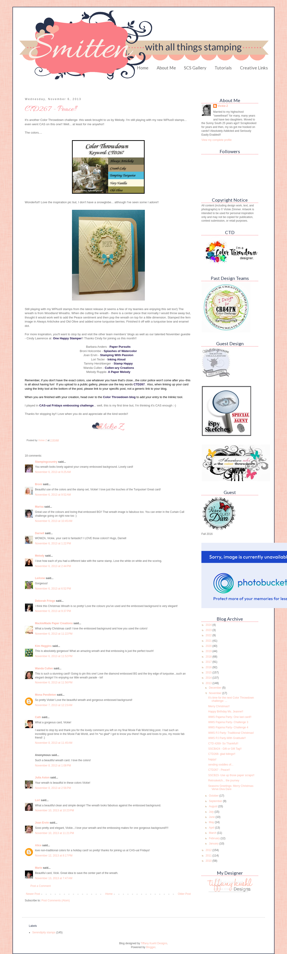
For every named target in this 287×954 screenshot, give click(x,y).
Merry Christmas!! (219, 706)
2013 (209, 683)
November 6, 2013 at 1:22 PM (53, 543)
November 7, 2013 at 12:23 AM (53, 705)
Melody (39, 555)
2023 (209, 630)
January (214, 843)
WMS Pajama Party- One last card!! (229, 717)
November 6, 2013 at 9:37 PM (53, 611)
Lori (37, 800)
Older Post (184, 893)
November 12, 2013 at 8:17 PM (53, 855)
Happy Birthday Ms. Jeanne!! (225, 711)
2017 (209, 661)
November (215, 693)
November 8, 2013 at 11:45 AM (53, 742)
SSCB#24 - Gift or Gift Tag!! (225, 748)
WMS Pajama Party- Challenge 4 (228, 727)
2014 (209, 677)
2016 (209, 667)
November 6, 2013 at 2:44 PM (53, 566)
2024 (209, 624)
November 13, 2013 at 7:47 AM (53, 878)
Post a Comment (40, 886)
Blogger (150, 947)
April (212, 827)
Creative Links (254, 67)
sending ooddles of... (220, 764)
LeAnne (40, 578)
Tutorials (223, 67)
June (212, 817)
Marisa (39, 506)
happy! (212, 759)
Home (142, 67)
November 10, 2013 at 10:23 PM (54, 810)
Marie (38, 867)
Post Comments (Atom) (55, 900)
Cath (38, 717)
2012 (209, 850)
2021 (209, 640)
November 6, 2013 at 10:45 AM (53, 521)
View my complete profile (216, 140)
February (214, 838)
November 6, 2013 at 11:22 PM (53, 633)
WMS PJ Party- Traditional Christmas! (231, 732)
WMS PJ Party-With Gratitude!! (227, 738)
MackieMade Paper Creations (54, 623)
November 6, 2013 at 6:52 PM (53, 588)
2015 (209, 672)
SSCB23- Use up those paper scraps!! (231, 775)
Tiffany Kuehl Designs (154, 943)
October (214, 795)
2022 (209, 635)
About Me (166, 67)
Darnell (39, 533)
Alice (38, 845)
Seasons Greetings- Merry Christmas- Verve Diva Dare (231, 787)
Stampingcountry (46, 461)
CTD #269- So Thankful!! (223, 743)
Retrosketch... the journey (223, 780)
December (215, 687)
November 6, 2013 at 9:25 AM (53, 472)
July (212, 811)
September (216, 801)
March (213, 832)
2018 (209, 656)
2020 (209, 646)
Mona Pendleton (45, 694)
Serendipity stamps (43, 932)
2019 (209, 651)
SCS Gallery (195, 67)
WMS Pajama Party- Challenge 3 (228, 722)
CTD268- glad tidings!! (221, 754)
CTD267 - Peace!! (219, 769)
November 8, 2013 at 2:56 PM (53, 788)
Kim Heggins (43, 646)
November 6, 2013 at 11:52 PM (53, 656)
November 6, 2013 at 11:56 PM (53, 682)
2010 (209, 860)
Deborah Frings (45, 600)
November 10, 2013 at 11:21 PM (54, 833)
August (213, 806)
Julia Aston (42, 777)
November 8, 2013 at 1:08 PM (53, 765)
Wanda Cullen (44, 668)
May (212, 822)
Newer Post (33, 893)
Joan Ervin (42, 822)
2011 (209, 855)
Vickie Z (223, 106)
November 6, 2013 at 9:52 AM (53, 494)
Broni (38, 484)
